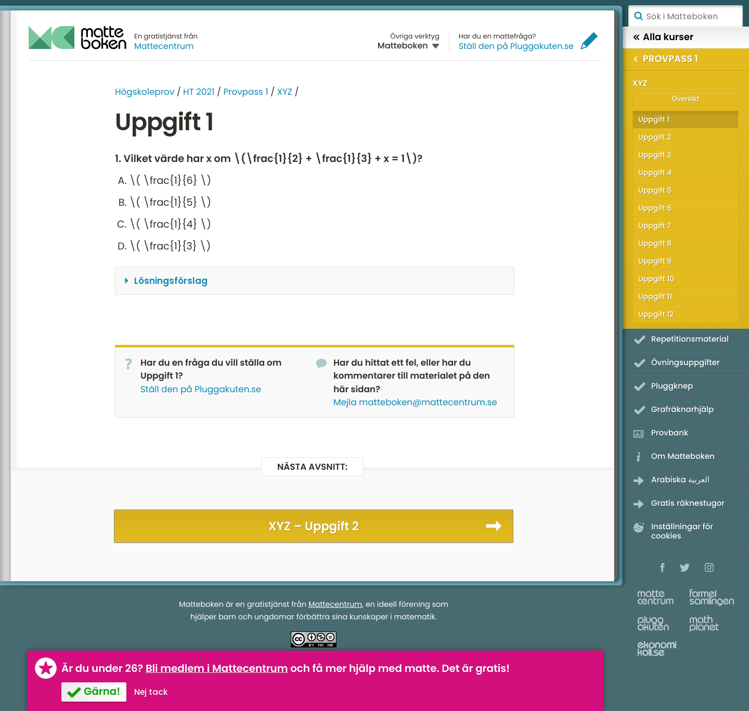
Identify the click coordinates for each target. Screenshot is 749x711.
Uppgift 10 (656, 278)
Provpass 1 (245, 91)
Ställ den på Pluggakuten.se (516, 46)
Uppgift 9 (654, 261)
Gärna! (102, 691)
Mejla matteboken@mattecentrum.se (415, 402)
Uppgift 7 (654, 225)
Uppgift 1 (653, 119)
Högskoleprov (144, 91)
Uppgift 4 (654, 172)
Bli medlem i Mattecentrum (217, 668)
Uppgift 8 (654, 243)
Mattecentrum (164, 46)
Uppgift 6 (654, 208)
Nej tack (151, 692)
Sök (638, 16)
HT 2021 (198, 91)
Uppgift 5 (654, 190)
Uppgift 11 (655, 296)
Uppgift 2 (654, 137)
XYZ (284, 91)
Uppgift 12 (656, 314)
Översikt (685, 99)
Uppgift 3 (654, 154)
